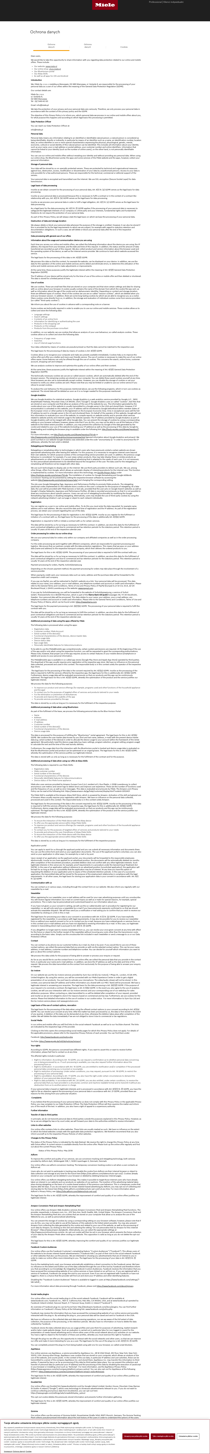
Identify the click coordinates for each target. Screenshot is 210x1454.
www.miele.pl (51, 66)
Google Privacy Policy (106, 473)
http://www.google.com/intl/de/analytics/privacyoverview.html (58, 437)
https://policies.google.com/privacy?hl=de (49, 475)
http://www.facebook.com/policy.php (56, 1037)
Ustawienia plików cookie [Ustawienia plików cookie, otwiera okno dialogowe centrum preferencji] (188, 1436)
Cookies (124, 47)
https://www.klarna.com (86, 602)
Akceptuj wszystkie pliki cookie (135, 1436)
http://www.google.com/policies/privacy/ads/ (58, 480)
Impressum (8, 1451)
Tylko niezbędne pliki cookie (163, 1436)
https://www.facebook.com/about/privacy (115, 1286)
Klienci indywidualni (173, 2)
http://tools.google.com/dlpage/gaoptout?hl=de (75, 435)
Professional (155, 2)
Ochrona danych (19, 1451)
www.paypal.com (85, 588)
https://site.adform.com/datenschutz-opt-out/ (76, 1192)
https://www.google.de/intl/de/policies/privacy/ (60, 1042)
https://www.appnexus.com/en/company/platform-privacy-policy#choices (71, 1372)
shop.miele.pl (55, 69)
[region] (105, 1436)
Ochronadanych (51, 46)
